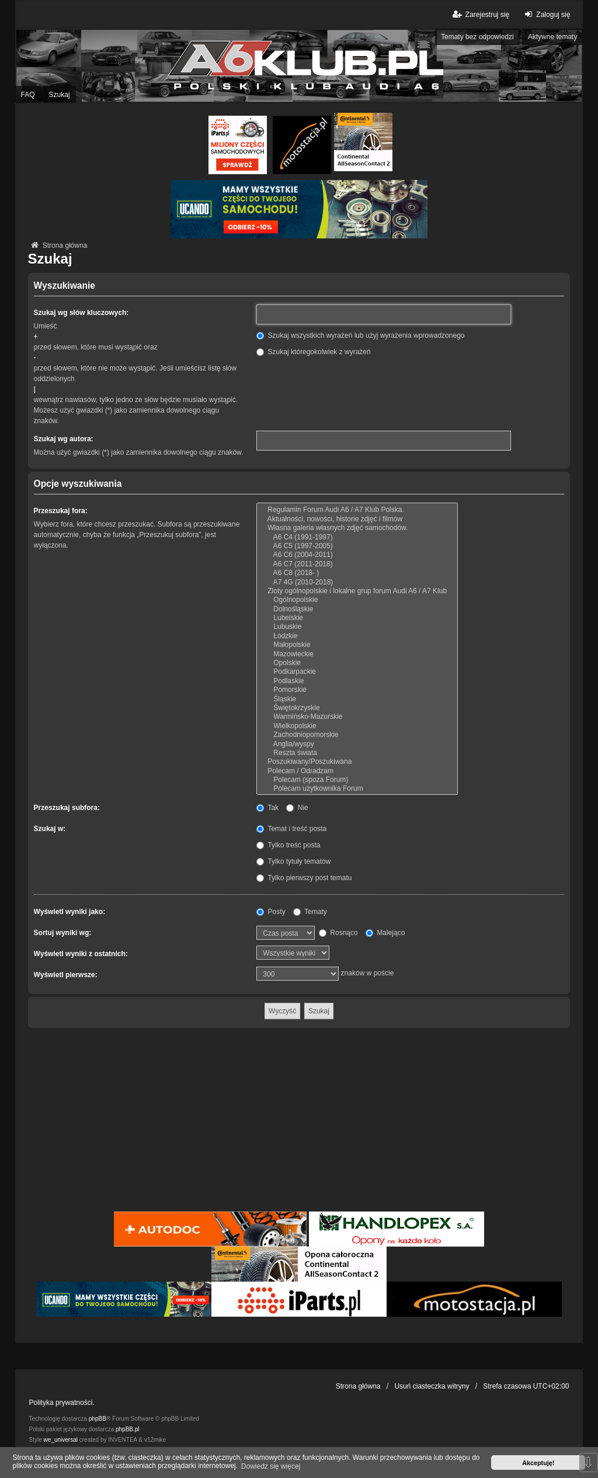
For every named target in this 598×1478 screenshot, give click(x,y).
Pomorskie (357, 690)
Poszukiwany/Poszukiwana (357, 761)
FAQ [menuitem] (28, 95)
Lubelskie (357, 618)
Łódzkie (357, 636)
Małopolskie (357, 645)
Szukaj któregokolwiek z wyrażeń (313, 352)
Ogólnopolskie (357, 600)
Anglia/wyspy (357, 744)
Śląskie (357, 699)
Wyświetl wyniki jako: (69, 912)
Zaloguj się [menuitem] (545, 14)
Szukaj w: (50, 829)
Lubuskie (357, 626)
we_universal (61, 1440)
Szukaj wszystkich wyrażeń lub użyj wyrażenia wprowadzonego (360, 335)
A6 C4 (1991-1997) (357, 537)
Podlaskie (357, 681)
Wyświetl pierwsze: (66, 975)
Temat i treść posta (291, 829)
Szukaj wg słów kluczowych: (81, 313)
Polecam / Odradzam (357, 771)
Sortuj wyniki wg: (63, 933)
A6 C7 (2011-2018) (357, 564)
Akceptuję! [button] (538, 1462)
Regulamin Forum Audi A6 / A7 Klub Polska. (357, 510)
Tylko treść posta (288, 845)
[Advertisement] (299, 1121)
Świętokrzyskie (357, 708)
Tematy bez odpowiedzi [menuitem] (477, 37)
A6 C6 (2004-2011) (357, 555)
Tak (267, 808)
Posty (270, 912)
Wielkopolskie (357, 726)
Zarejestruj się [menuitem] (480, 14)
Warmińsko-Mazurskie (357, 716)
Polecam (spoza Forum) (357, 780)
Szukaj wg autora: (63, 439)
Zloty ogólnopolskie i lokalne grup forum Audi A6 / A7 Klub (357, 591)
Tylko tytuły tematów (293, 861)
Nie (297, 808)
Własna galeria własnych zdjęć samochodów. (357, 528)
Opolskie (357, 663)
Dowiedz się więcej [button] (270, 1466)
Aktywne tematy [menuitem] (553, 37)
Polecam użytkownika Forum (357, 788)
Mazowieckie (357, 654)
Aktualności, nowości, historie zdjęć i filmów (357, 519)
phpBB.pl (128, 1429)
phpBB (97, 1418)
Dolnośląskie (357, 609)
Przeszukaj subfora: (67, 808)
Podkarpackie (357, 671)
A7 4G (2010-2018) (357, 582)
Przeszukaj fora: (61, 511)
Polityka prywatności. (62, 1403)
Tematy (310, 912)
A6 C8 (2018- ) (357, 573)
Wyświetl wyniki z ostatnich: (81, 954)
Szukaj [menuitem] (59, 95)
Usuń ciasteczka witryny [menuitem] (431, 1386)
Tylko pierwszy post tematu (304, 878)
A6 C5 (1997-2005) (357, 546)
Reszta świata (357, 753)
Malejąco (385, 933)
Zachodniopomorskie (357, 735)
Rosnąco (338, 933)
